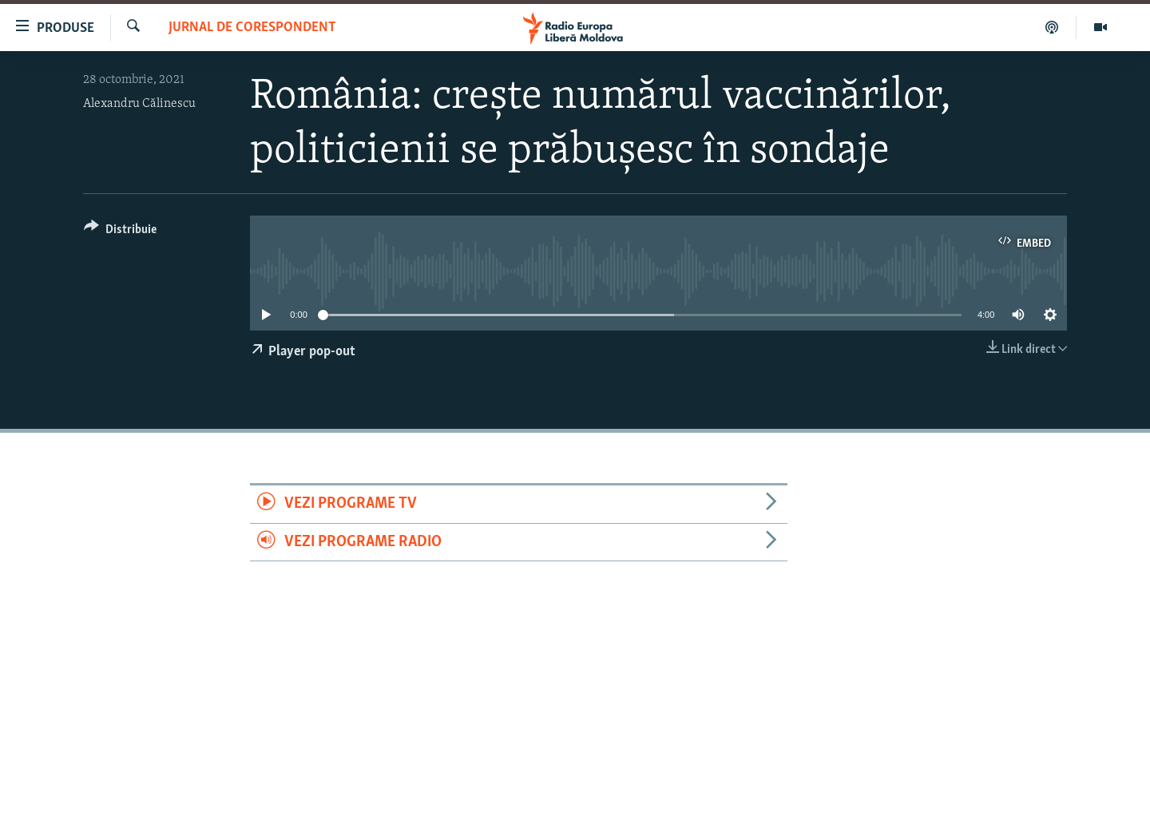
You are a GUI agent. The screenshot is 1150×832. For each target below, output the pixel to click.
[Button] (120, 232)
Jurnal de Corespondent (252, 27)
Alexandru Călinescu (139, 103)
